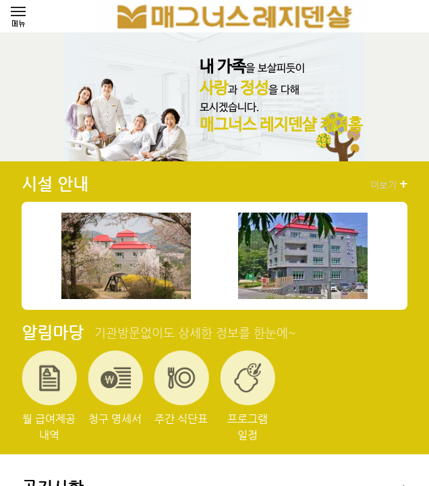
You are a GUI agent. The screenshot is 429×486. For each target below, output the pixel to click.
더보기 (388, 184)
